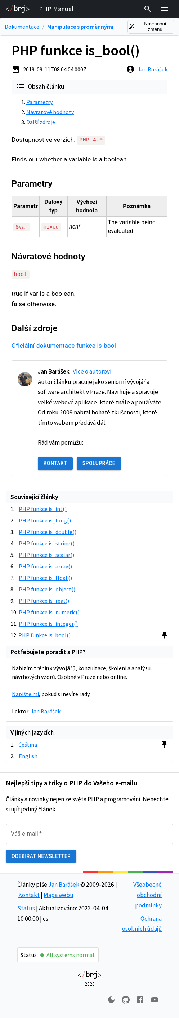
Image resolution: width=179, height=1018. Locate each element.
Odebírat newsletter (41, 856)
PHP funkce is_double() (47, 531)
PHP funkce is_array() (45, 565)
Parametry (39, 101)
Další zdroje (40, 122)
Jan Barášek (152, 69)
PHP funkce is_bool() (44, 634)
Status (26, 908)
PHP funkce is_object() (47, 588)
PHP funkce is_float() (45, 577)
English (28, 755)
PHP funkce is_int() (43, 508)
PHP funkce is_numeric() (49, 611)
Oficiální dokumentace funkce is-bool (64, 345)
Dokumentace (22, 26)
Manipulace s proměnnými (80, 26)
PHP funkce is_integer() (48, 623)
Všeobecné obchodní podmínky (147, 895)
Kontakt (55, 463)
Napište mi (25, 693)
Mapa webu (58, 895)
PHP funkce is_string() (47, 542)
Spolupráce (99, 463)
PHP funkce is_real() (44, 600)
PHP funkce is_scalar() (46, 554)
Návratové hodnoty (50, 112)
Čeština (27, 744)
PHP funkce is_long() (45, 520)
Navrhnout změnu (151, 26)
